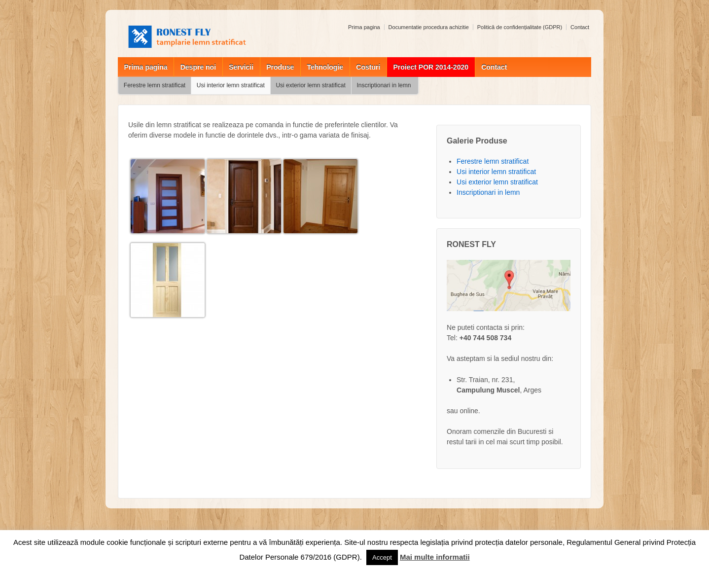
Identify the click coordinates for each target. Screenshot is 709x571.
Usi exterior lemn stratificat (310, 85)
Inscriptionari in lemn (383, 85)
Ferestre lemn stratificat (154, 85)
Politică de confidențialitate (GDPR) (519, 27)
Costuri (368, 67)
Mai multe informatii (435, 557)
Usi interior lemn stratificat (231, 85)
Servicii (241, 67)
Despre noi (198, 67)
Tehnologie (325, 67)
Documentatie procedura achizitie (429, 27)
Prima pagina (364, 27)
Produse (280, 67)
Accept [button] (382, 557)
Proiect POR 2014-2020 (430, 67)
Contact (579, 27)
